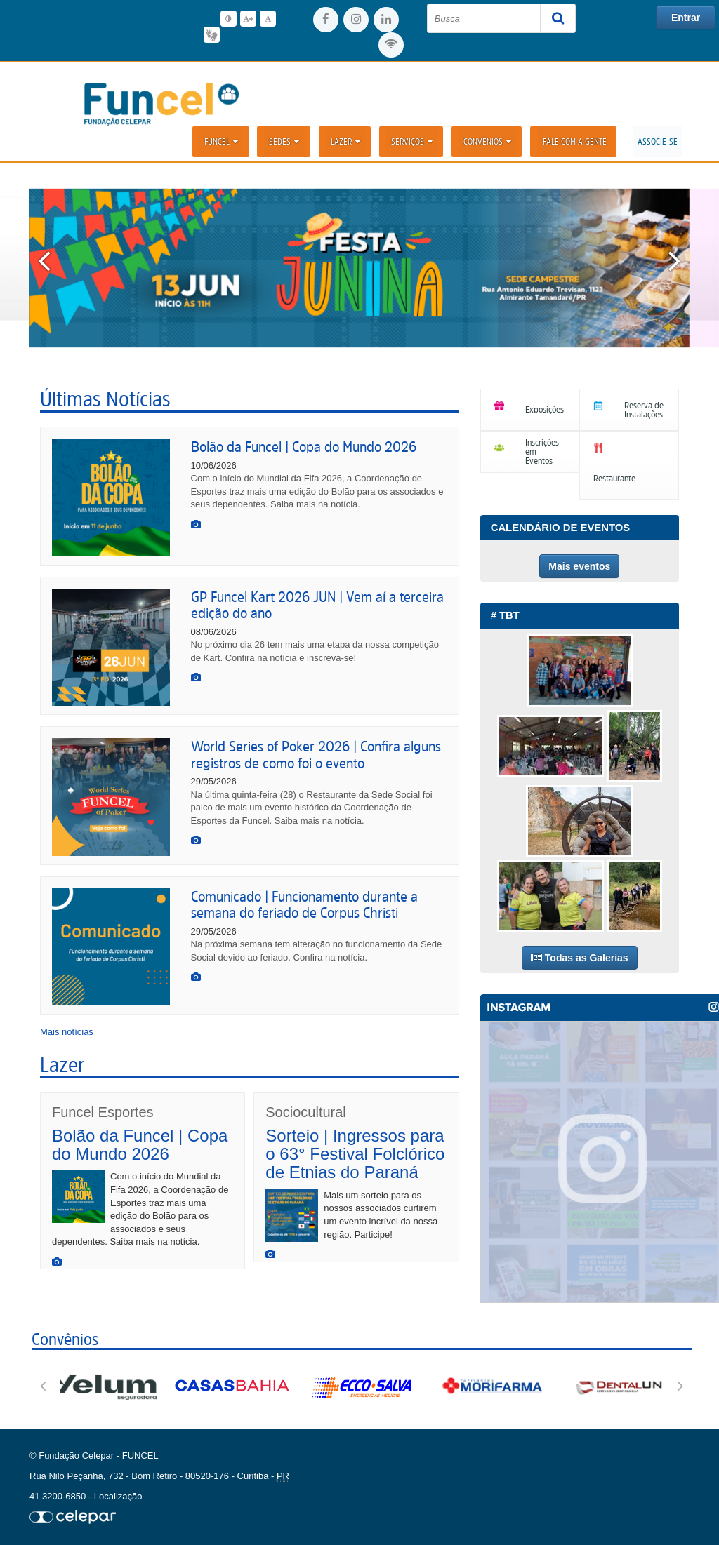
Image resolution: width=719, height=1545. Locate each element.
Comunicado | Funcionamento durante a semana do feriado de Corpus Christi (304, 904)
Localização (118, 1496)
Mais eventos (579, 566)
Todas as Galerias (579, 957)
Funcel (222, 141)
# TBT (505, 615)
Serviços (412, 141)
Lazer (346, 141)
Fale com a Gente (575, 141)
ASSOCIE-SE (658, 141)
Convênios (488, 141)
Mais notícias (66, 1031)
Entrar (685, 17)
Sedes (285, 141)
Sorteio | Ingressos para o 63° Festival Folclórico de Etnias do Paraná (354, 1154)
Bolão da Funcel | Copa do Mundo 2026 (303, 446)
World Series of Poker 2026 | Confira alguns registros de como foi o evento (316, 754)
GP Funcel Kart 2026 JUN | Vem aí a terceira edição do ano (317, 605)
